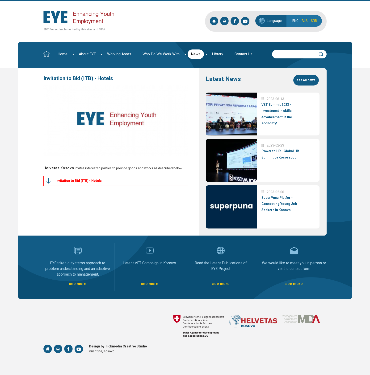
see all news (306, 80)
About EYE (87, 54)
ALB (305, 21)
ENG (295, 21)
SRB (314, 21)
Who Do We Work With (161, 54)
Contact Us (243, 54)
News (196, 54)
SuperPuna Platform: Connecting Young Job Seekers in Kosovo (279, 204)
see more (77, 283)
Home (62, 54)
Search (323, 53)
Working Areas (119, 54)
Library (217, 54)
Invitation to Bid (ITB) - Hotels (78, 181)
